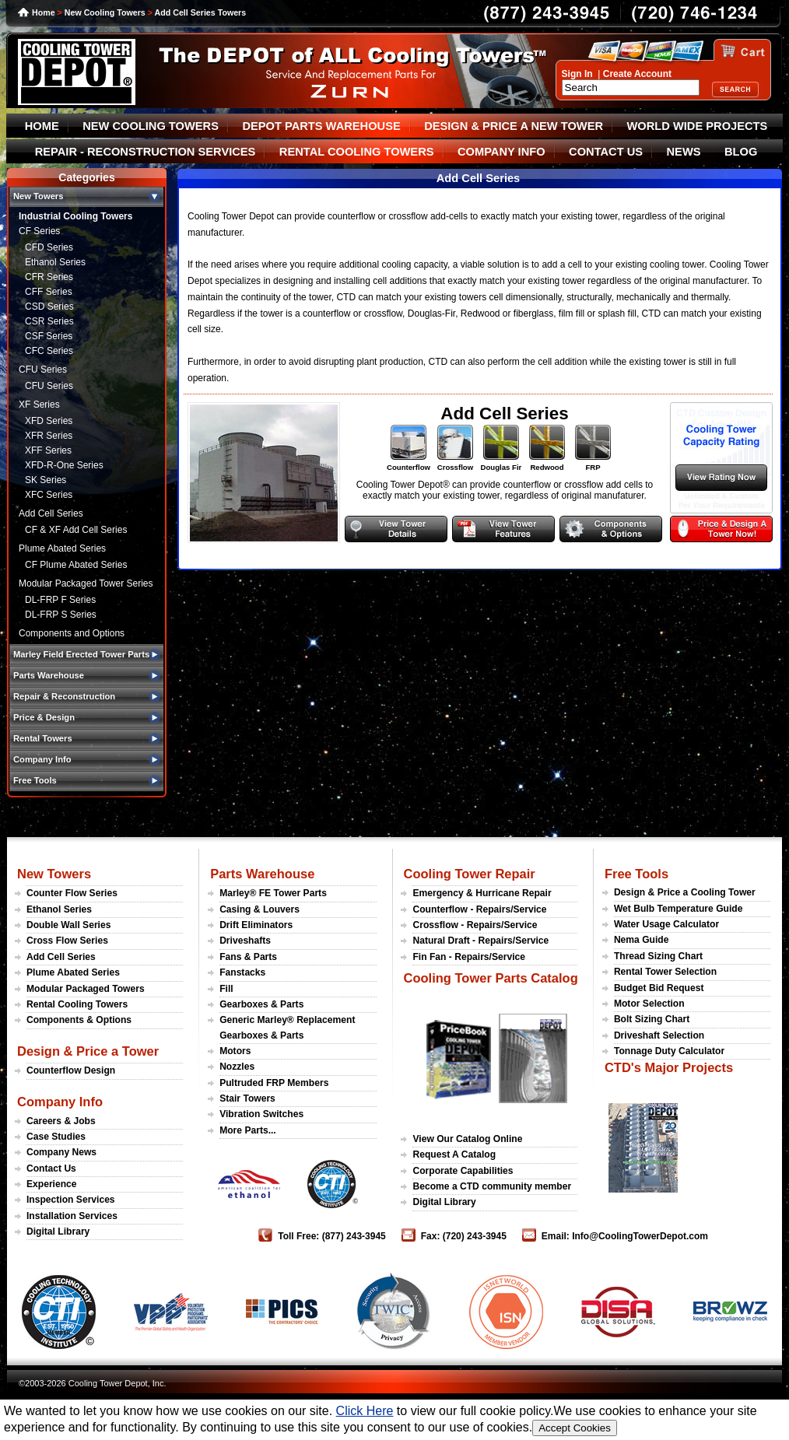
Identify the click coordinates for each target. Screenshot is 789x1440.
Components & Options (79, 1019)
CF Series (39, 231)
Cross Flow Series (67, 940)
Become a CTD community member (491, 1186)
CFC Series (49, 350)
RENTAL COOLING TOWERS (356, 151)
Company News (61, 1152)
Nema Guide (641, 939)
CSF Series (48, 336)
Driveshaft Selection (659, 1035)
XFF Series (48, 450)
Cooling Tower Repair (469, 874)
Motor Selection (649, 1003)
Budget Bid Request (659, 988)
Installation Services (71, 1216)
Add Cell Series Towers (201, 12)
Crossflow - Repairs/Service (474, 925)
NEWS (684, 151)
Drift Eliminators (256, 925)
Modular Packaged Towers (85, 988)
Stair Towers (247, 1098)
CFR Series (49, 277)
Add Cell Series (51, 513)
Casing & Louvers (259, 909)
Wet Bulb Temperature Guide (678, 908)
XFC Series (48, 494)
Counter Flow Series (71, 893)
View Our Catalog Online (467, 1138)
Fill (226, 988)
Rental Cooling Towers (77, 1004)
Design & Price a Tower (88, 1051)
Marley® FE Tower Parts (273, 893)
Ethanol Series (55, 262)
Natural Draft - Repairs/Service (480, 940)
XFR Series (48, 435)
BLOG (740, 151)
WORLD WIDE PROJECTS (697, 126)
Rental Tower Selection (665, 971)
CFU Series (43, 369)
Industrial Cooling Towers (75, 216)
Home (43, 12)
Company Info (60, 1102)
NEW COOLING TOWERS (150, 126)
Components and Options (71, 633)
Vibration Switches (261, 1114)
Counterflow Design (70, 1070)
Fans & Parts (248, 956)
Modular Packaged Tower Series (86, 583)
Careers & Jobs (61, 1121)
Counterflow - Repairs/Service (479, 909)
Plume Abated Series (62, 548)
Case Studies (56, 1136)
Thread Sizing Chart (658, 956)
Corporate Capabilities (462, 1170)
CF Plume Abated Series (76, 564)
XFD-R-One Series (64, 465)
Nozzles (236, 1066)
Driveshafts (245, 940)
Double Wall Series (68, 925)
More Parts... (247, 1130)
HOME (42, 126)
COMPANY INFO (501, 151)
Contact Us (51, 1168)
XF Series (39, 404)
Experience (51, 1184)
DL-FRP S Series (60, 614)
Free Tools (636, 874)
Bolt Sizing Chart (651, 1019)
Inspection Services (70, 1199)
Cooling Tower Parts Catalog (490, 978)
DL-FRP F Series (60, 599)
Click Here (365, 1410)
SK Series (45, 480)
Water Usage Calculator (666, 924)
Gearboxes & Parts (261, 1004)
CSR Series (49, 321)
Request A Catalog (454, 1154)
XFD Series (48, 420)
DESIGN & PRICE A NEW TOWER (513, 126)
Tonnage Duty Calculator (669, 1051)
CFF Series (48, 291)
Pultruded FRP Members (273, 1082)
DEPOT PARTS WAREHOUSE (321, 126)
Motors (235, 1051)
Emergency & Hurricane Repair (481, 893)
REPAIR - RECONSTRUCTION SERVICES (145, 151)
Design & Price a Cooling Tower (685, 892)
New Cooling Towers (105, 12)
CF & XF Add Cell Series (76, 529)
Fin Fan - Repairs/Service (468, 956)
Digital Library (57, 1231)
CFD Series (49, 247)
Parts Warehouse (262, 874)
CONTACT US (606, 151)
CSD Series (49, 306)
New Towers (54, 874)
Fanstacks (242, 972)
